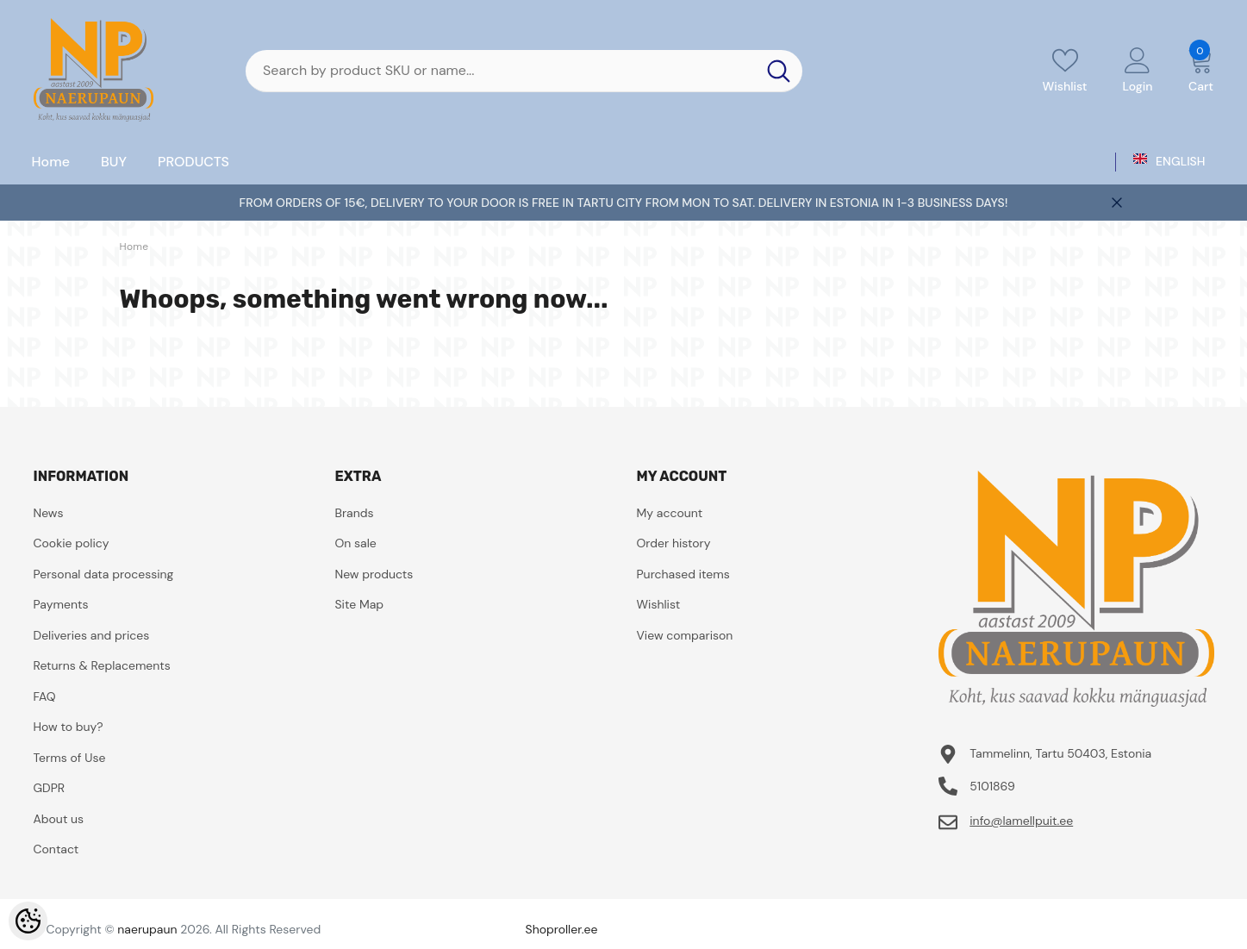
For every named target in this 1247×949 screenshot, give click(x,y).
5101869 (992, 786)
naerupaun (147, 929)
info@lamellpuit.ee (1021, 820)
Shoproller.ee (562, 929)
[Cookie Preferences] (28, 921)
